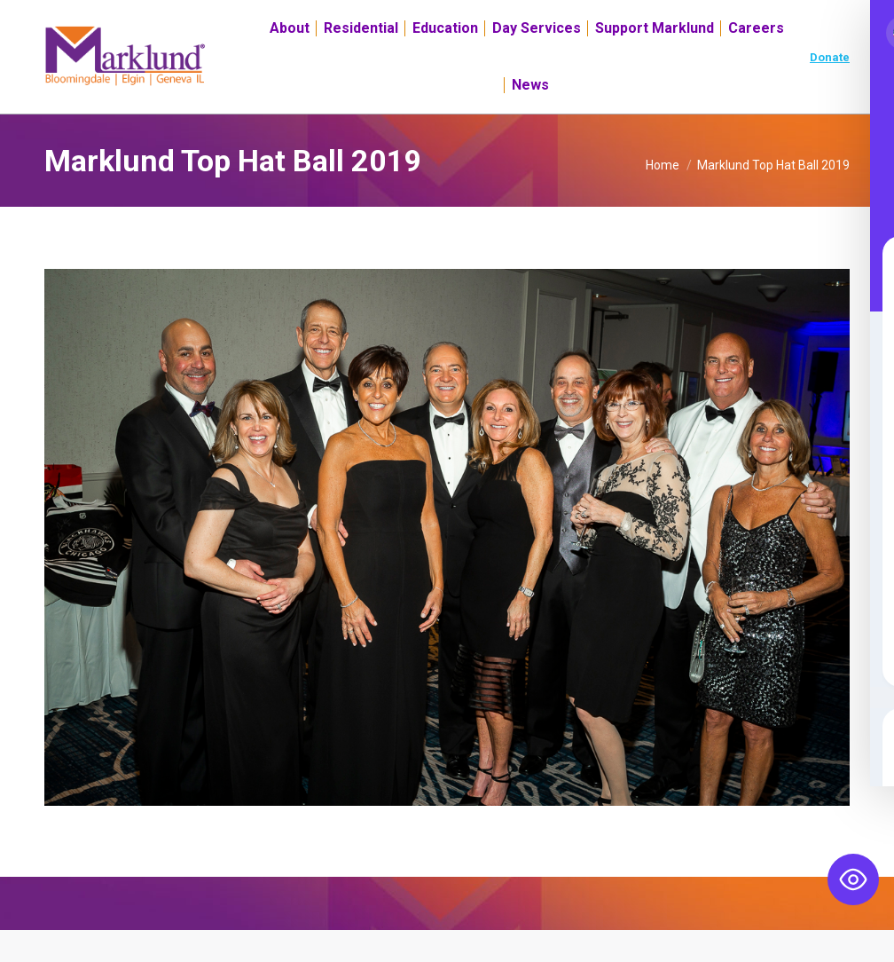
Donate (830, 89)
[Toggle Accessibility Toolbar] (853, 879)
